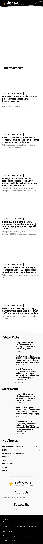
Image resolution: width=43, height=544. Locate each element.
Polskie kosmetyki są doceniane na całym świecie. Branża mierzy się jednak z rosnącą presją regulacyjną (20, 139)
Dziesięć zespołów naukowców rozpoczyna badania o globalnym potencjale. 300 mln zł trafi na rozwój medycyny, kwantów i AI (19, 182)
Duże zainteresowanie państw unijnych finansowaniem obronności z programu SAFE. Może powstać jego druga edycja (20, 310)
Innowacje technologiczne (13, 93)
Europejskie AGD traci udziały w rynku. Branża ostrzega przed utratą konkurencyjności (20, 98)
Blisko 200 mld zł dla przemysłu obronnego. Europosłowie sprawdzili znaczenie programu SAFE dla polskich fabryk (20, 225)
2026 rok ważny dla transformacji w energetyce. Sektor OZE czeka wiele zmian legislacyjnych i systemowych (19, 269)
